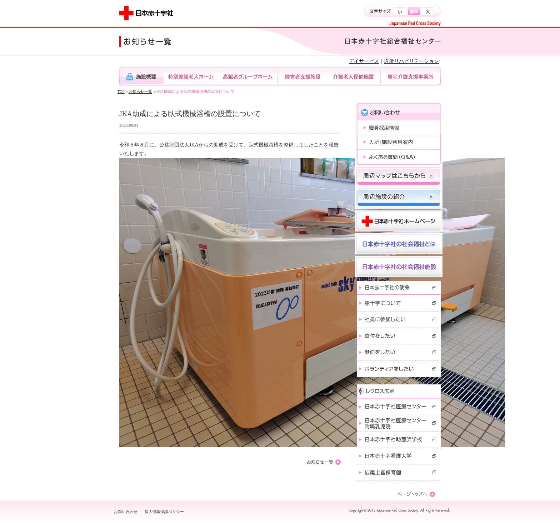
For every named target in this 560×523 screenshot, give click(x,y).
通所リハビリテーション (411, 61)
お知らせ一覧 (140, 92)
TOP (121, 92)
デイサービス (364, 61)
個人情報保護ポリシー (164, 512)
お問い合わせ (126, 512)
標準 (414, 11)
